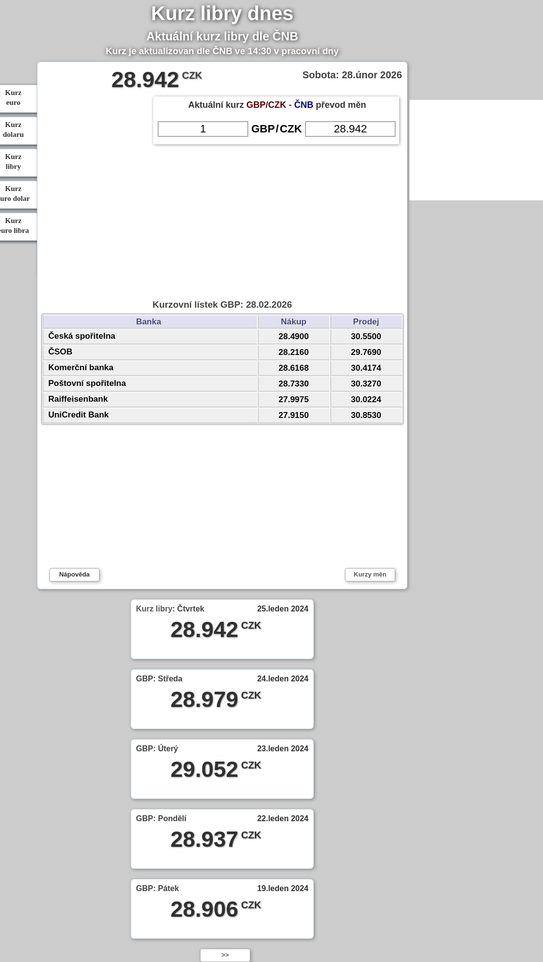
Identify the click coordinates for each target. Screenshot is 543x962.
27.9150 (293, 415)
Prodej (366, 321)
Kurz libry (154, 609)
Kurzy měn (370, 574)
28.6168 (293, 368)
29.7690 (366, 352)
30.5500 (366, 336)
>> (225, 955)
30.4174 (366, 368)
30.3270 (366, 383)
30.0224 (366, 399)
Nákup (293, 321)
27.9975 (293, 399)
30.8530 (366, 415)
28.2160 (293, 352)
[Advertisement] (221, 177)
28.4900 (293, 336)
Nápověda (74, 574)
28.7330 (293, 383)
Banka (150, 321)
